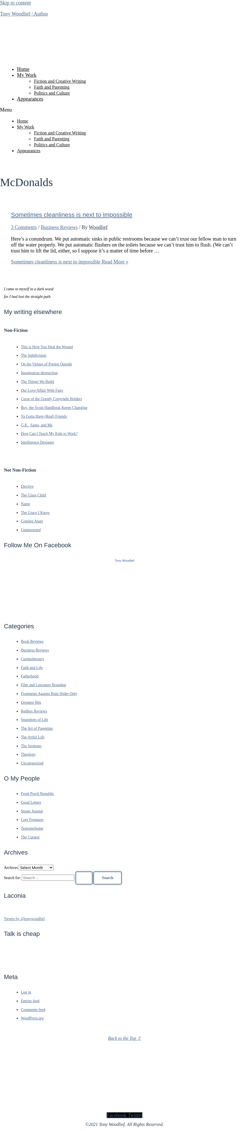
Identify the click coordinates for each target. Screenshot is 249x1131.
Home (23, 69)
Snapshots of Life (34, 720)
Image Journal (32, 811)
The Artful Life (33, 737)
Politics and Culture (52, 93)
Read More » (69, 262)
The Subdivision (33, 355)
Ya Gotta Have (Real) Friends (44, 416)
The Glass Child (33, 495)
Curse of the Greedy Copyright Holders (51, 399)
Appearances (30, 99)
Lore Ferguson (32, 820)
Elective (27, 486)
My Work (27, 75)
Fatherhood (29, 676)
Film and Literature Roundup (43, 685)
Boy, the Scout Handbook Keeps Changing (54, 408)
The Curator (30, 837)
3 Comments (24, 227)
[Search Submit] (84, 877)
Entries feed (30, 1001)
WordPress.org (32, 1018)
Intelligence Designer (37, 442)
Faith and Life (32, 668)
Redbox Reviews (34, 711)
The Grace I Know (35, 513)
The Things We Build (37, 382)
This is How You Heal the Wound (47, 347)
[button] (124, 110)
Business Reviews (59, 227)
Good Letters (31, 802)
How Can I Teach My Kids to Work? (49, 434)
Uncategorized (32, 763)
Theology (28, 754)
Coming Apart (32, 521)
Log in (26, 992)
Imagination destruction (39, 373)
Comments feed (33, 1010)
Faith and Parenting (51, 87)
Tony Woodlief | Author (24, 14)
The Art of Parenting (37, 728)
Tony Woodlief (124, 560)
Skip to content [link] (15, 3)
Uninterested (31, 530)
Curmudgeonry (32, 659)
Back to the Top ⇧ (124, 1038)
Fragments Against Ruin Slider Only (49, 694)
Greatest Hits (31, 702)
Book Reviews (32, 641)
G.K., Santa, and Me (37, 425)
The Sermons (31, 746)
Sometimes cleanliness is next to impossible (71, 214)
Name (25, 504)
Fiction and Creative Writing (60, 81)
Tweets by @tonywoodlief (24, 919)
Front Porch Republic (37, 794)
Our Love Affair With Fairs (42, 390)
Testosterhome (32, 828)
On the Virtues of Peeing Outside (46, 364)
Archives (11, 868)
